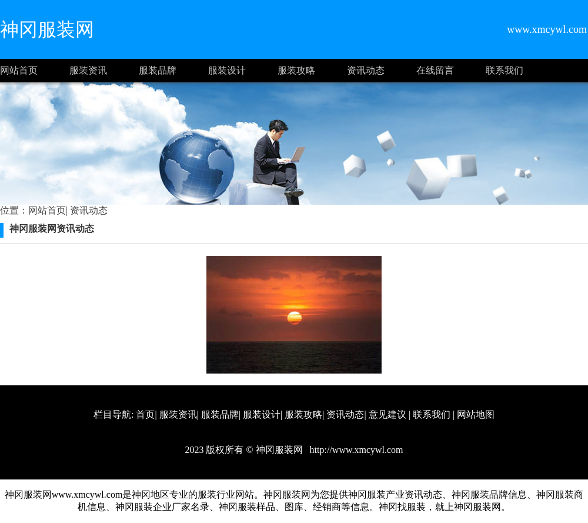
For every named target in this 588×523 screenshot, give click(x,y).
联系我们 (504, 70)
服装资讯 (88, 70)
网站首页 (19, 70)
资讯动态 (366, 70)
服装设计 (227, 70)
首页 (145, 414)
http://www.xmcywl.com (355, 450)
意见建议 (387, 414)
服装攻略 (296, 70)
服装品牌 (157, 70)
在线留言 (435, 70)
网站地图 (476, 414)
